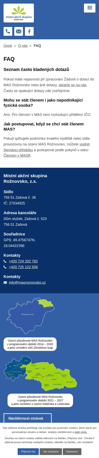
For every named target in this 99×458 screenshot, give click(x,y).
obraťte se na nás (73, 85)
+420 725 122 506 (23, 267)
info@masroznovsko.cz (27, 283)
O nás (23, 46)
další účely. (81, 432)
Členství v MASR (17, 156)
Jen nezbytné (50, 451)
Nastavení (72, 451)
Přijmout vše (28, 451)
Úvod (8, 46)
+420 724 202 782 (23, 261)
